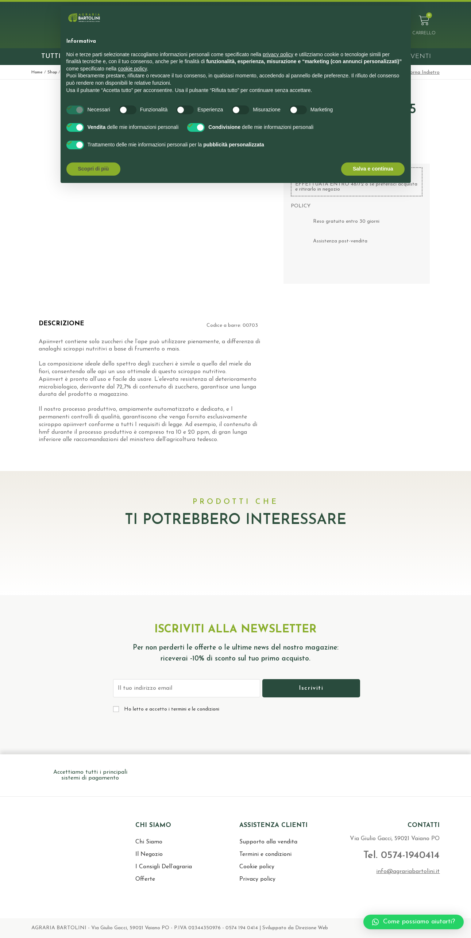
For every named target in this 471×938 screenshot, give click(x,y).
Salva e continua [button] (373, 169)
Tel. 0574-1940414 (393, 855)
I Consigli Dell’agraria (163, 867)
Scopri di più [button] (93, 169)
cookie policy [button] (132, 69)
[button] (413, 922)
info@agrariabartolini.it (408, 871)
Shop (52, 72)
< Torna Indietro (421, 72)
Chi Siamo (148, 842)
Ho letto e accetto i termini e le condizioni (171, 709)
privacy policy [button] (278, 54)
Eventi (418, 56)
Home (37, 72)
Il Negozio (149, 854)
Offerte (145, 879)
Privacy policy (257, 879)
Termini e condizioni (265, 854)
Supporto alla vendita (268, 842)
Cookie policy (256, 867)
